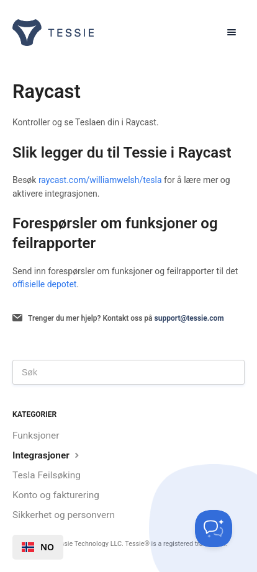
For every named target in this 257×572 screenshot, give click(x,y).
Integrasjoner (47, 455)
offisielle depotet (44, 284)
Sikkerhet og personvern (63, 515)
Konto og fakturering (55, 495)
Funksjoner (35, 435)
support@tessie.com (189, 318)
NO (38, 547)
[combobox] (37, 547)
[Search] (128, 372)
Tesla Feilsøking (46, 475)
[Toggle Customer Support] (213, 528)
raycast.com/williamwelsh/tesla (100, 180)
